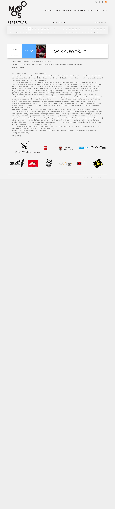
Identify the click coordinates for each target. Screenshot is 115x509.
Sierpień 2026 (58, 22)
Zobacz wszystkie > (100, 22)
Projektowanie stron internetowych (99, 177)
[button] (96, 2)
